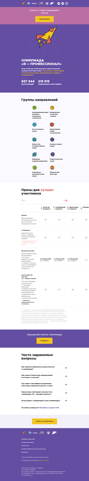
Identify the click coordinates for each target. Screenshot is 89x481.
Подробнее (44, 19)
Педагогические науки (56, 160)
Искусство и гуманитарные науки (38, 146)
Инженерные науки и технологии (55, 131)
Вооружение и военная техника (55, 114)
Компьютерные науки (56, 145)
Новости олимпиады (44, 421)
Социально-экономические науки (38, 174)
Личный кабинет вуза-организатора (33, 449)
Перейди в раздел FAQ (49, 407)
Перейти (44, 341)
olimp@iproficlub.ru (43, 460)
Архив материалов (27, 442)
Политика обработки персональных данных (35, 457)
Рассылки (24, 452)
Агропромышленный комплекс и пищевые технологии (39, 115)
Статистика (25, 445)
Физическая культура (55, 173)
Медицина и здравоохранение (39, 160)
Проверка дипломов (28, 439)
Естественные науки (38, 130)
